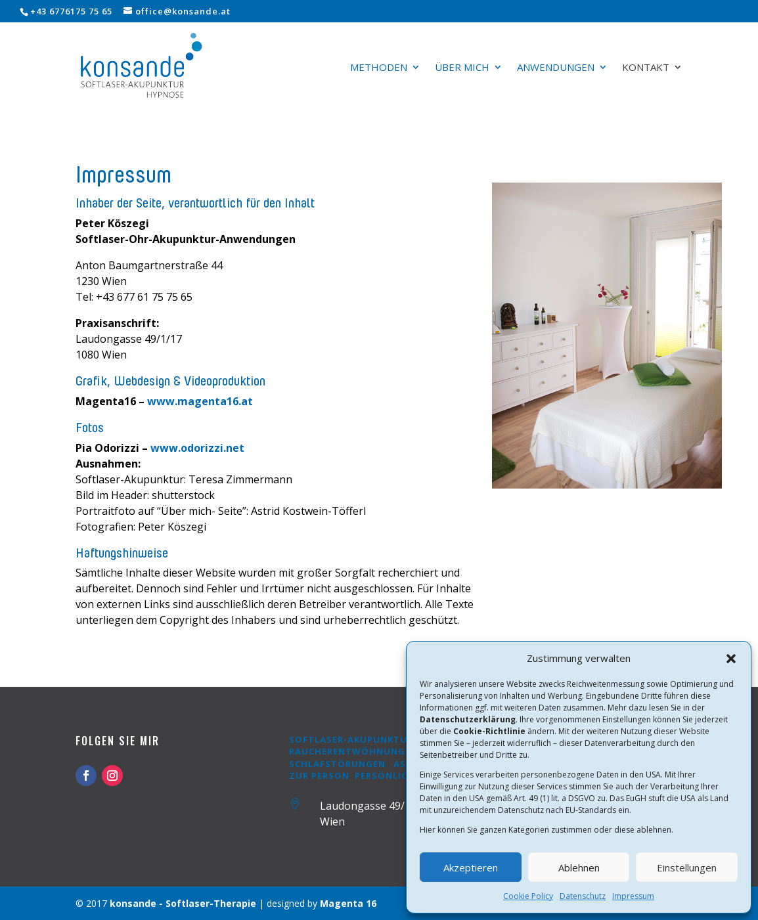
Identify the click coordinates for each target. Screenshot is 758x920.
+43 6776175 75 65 (71, 11)
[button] (731, 658)
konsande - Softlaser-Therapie (183, 903)
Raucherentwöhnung (347, 751)
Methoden (378, 68)
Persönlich (384, 775)
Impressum (633, 896)
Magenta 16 (348, 903)
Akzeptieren (470, 867)
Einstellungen (687, 867)
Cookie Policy (528, 896)
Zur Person (319, 775)
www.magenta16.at (200, 401)
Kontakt (645, 68)
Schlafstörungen (338, 764)
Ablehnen (579, 867)
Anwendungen (555, 68)
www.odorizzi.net (197, 448)
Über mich (462, 68)
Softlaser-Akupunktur (351, 739)
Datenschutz (583, 896)
